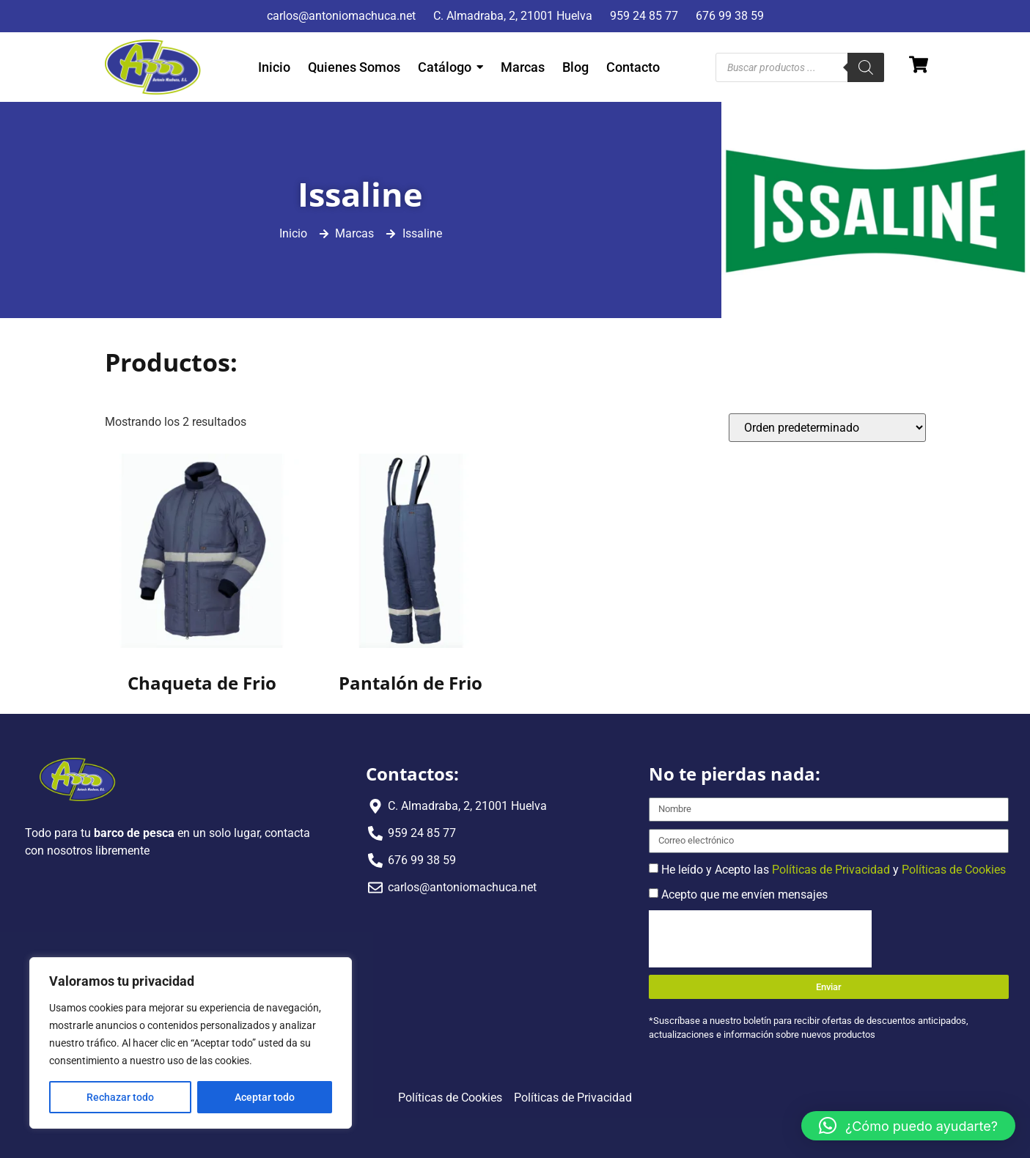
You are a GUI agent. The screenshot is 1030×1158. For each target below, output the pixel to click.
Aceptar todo (265, 1097)
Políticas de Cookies (954, 869)
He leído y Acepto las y (833, 869)
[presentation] (760, 938)
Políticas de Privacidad (831, 869)
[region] (190, 1043)
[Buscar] (865, 67)
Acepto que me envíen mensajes (744, 894)
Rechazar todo (120, 1097)
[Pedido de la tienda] (827, 427)
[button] (908, 1125)
